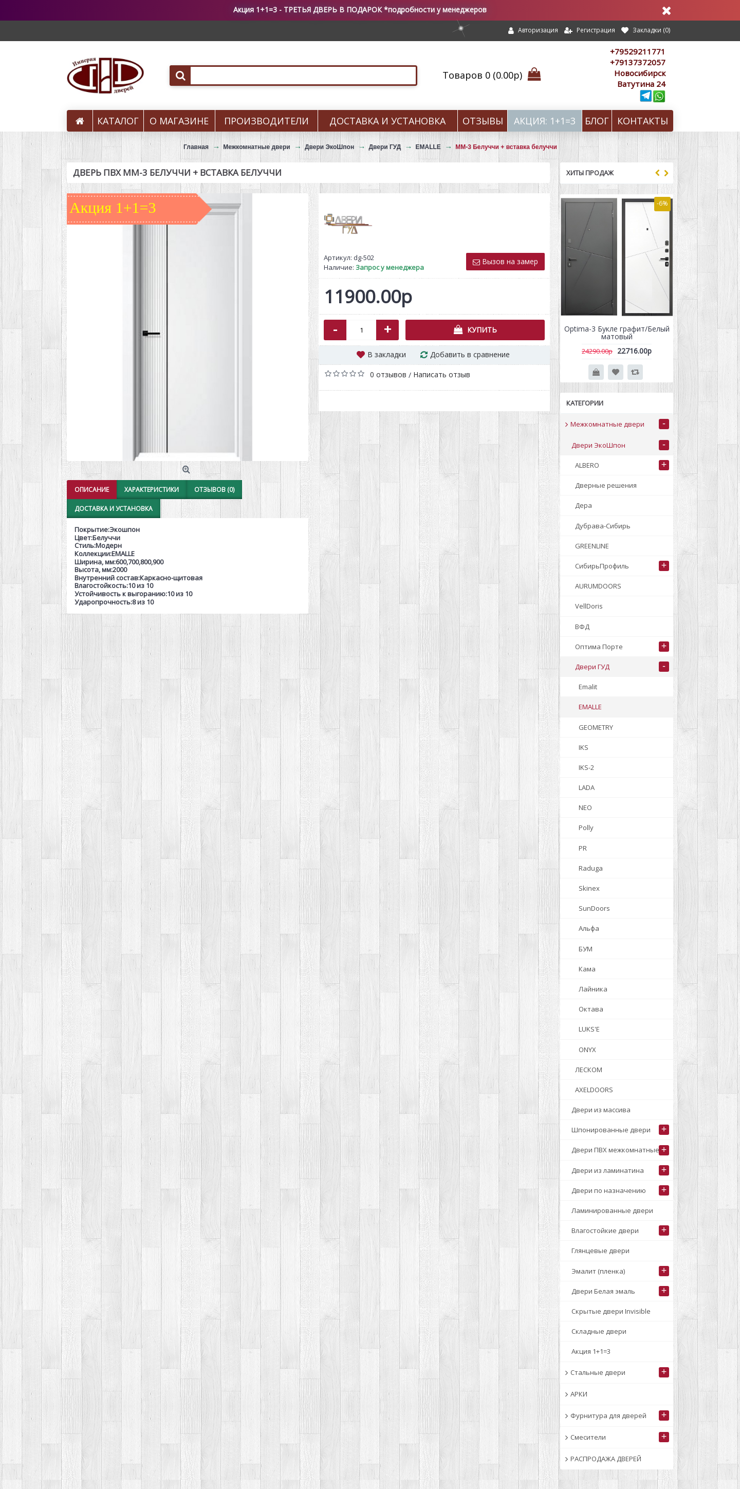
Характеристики (151, 489)
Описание (92, 489)
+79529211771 (637, 51)
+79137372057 (637, 62)
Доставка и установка (114, 508)
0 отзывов (388, 374)
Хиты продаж (590, 172)
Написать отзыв (441, 374)
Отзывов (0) (214, 489)
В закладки (386, 354)
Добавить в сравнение (470, 354)
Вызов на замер (505, 261)
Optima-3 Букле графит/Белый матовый (617, 332)
